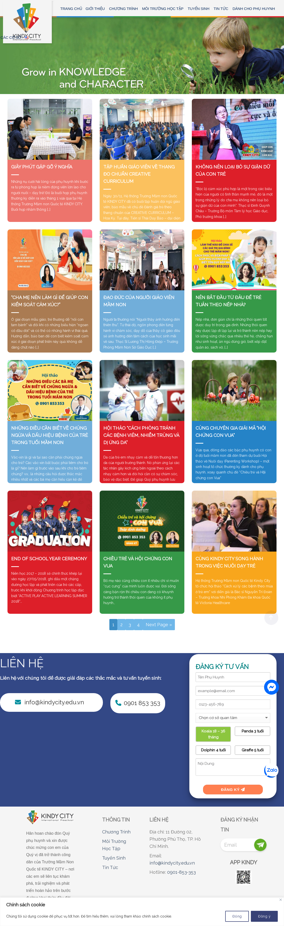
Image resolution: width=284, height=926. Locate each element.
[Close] (281, 900)
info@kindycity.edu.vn (172, 863)
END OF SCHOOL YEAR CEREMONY (49, 558)
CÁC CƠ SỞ (10, 37)
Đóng (237, 916)
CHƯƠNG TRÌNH (123, 8)
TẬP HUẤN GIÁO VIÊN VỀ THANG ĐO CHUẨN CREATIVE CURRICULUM (139, 174)
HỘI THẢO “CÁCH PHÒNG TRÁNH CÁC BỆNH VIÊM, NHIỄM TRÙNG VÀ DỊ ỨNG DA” (141, 435)
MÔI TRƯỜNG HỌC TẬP (162, 8)
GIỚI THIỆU (95, 8)
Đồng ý (264, 916)
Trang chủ (71, 8)
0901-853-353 (181, 872)
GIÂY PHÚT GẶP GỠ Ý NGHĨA (41, 166)
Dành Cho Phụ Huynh (253, 8)
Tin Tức (110, 867)
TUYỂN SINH (199, 8)
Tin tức (221, 8)
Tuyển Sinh (114, 858)
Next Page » (159, 624)
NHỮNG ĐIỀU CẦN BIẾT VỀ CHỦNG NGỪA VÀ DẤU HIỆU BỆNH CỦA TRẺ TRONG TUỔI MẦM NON (49, 435)
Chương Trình (116, 831)
